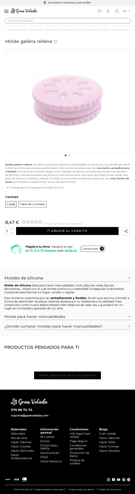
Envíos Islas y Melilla (49, 447)
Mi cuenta (47, 436)
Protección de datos (79, 454)
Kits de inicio (19, 438)
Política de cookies (77, 462)
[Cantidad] (9, 231)
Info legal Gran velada (80, 435)
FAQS (44, 457)
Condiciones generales (78, 447)
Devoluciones (49, 453)
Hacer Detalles (109, 450)
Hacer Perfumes (22, 450)
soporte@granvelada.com (29, 415)
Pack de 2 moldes (32, 204)
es (126, 11)
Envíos (45, 441)
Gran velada (107, 433)
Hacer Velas (107, 442)
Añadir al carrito (67, 231)
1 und (11, 204)
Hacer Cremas (20, 446)
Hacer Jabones (21, 442)
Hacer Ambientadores (21, 456)
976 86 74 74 (22, 410)
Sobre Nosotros (51, 461)
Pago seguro (79, 441)
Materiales (18, 433)
